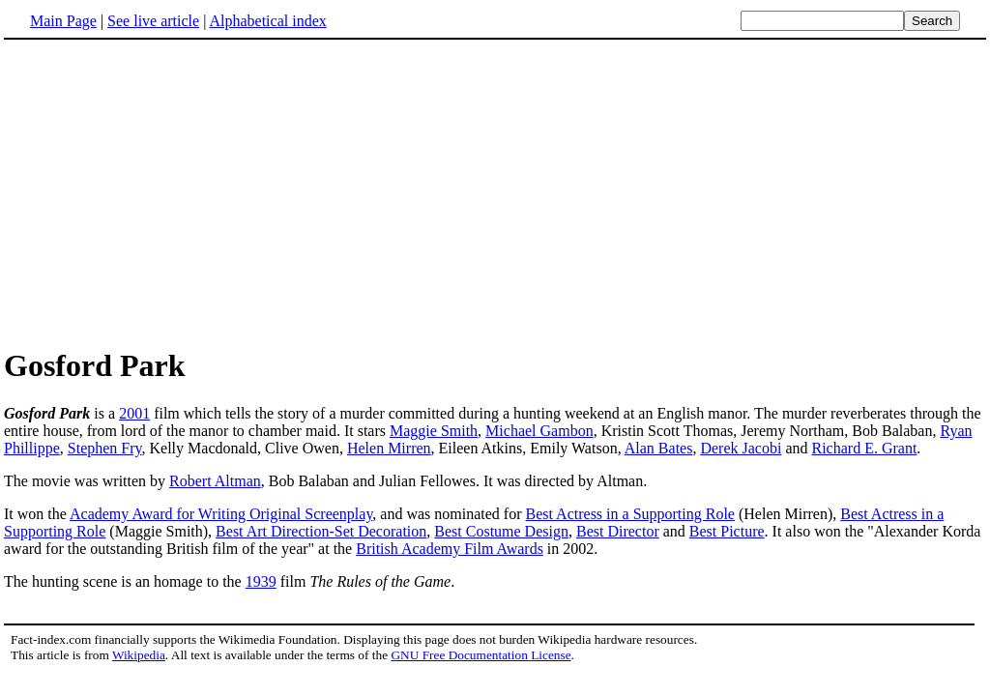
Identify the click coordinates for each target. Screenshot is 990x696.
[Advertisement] (166, 192)
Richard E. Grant (864, 448)
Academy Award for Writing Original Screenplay (221, 514)
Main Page (63, 21)
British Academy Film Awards (449, 548)
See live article (153, 21)
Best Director (617, 531)
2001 (134, 413)
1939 (261, 581)
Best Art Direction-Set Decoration (321, 531)
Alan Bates (659, 448)
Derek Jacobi (740, 448)
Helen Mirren (389, 448)
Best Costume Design (501, 531)
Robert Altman (215, 481)
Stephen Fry (105, 448)
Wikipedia (138, 655)
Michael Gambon (539, 430)
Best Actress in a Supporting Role (630, 514)
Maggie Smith (434, 430)
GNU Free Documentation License (480, 655)
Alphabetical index (267, 21)
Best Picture (727, 531)
